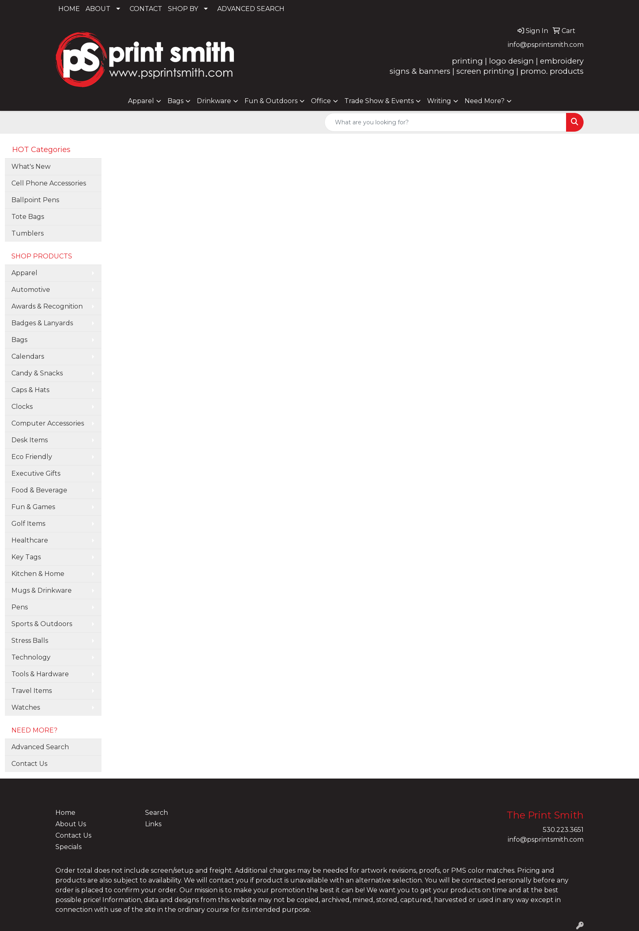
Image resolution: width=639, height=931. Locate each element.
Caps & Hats (30, 390)
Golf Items (28, 523)
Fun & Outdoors (271, 101)
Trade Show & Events (379, 101)
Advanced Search (40, 747)
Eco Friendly (31, 457)
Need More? (485, 101)
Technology (31, 657)
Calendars (27, 356)
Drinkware (214, 101)
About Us (70, 824)
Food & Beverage (39, 490)
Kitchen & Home (37, 574)
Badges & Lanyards (42, 323)
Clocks (22, 406)
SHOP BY (183, 9)
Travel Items (31, 691)
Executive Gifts (35, 473)
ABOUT (98, 9)
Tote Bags (27, 217)
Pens (19, 607)
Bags (175, 101)
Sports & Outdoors (41, 624)
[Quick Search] (445, 122)
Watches (25, 707)
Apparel (141, 101)
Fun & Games (33, 507)
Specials (68, 847)
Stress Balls (29, 640)
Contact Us (29, 764)
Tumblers (27, 233)
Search (156, 812)
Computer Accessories (47, 423)
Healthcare (29, 540)
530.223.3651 (563, 830)
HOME (69, 9)
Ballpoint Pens (35, 200)
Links (153, 824)
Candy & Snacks (37, 373)
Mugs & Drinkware (41, 590)
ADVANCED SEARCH (250, 9)
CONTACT (146, 9)
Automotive (30, 289)
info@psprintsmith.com (546, 45)
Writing (439, 101)
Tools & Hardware (40, 674)
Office (321, 101)
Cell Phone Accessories (48, 183)
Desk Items (29, 440)
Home (65, 812)
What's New (31, 166)
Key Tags (26, 557)
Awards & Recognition (47, 306)
